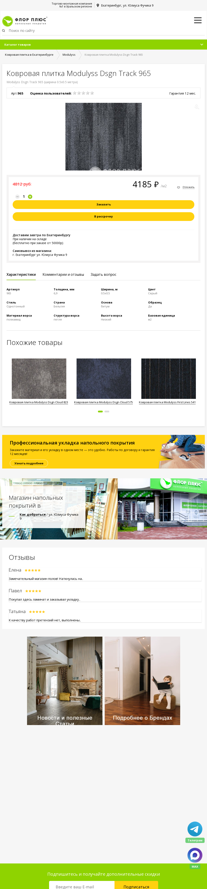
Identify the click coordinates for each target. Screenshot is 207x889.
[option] (39, 382)
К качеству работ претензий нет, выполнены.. (45, 620)
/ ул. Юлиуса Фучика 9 (49, 516)
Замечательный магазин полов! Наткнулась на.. (46, 578)
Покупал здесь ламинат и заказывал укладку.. (44, 599)
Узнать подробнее (28, 463)
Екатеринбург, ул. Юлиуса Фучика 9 (127, 5)
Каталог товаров (17, 45)
